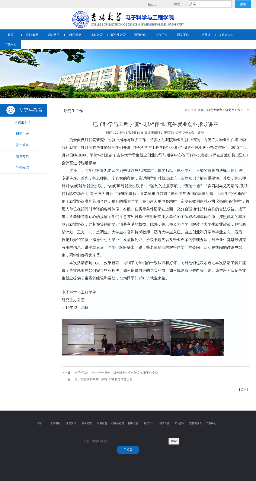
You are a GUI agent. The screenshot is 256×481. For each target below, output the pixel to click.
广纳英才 (205, 35)
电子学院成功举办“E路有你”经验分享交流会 (103, 379)
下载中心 (11, 44)
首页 (11, 35)
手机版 (128, 449)
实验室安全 (226, 35)
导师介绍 (22, 167)
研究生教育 (118, 35)
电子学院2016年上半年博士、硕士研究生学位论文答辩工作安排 (116, 372)
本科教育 (97, 35)
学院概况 (32, 35)
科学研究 (75, 35)
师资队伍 (54, 35)
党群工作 (161, 35)
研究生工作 (23, 122)
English (153, 4)
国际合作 (140, 35)
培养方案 (22, 156)
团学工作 (183, 35)
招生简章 (22, 145)
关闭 (243, 390)
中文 (177, 4)
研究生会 (22, 133)
